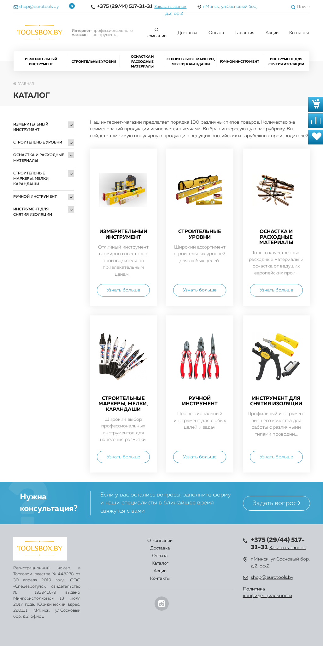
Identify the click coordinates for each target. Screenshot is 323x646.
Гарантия (245, 33)
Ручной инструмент (239, 61)
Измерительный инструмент (41, 61)
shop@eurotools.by (272, 577)
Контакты (299, 33)
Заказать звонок (170, 7)
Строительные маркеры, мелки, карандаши (191, 61)
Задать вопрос (276, 503)
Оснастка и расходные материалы (142, 61)
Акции (272, 33)
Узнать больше (123, 290)
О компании (156, 32)
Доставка (187, 33)
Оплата (216, 33)
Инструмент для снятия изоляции (286, 61)
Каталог (175, 544)
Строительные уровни (94, 61)
